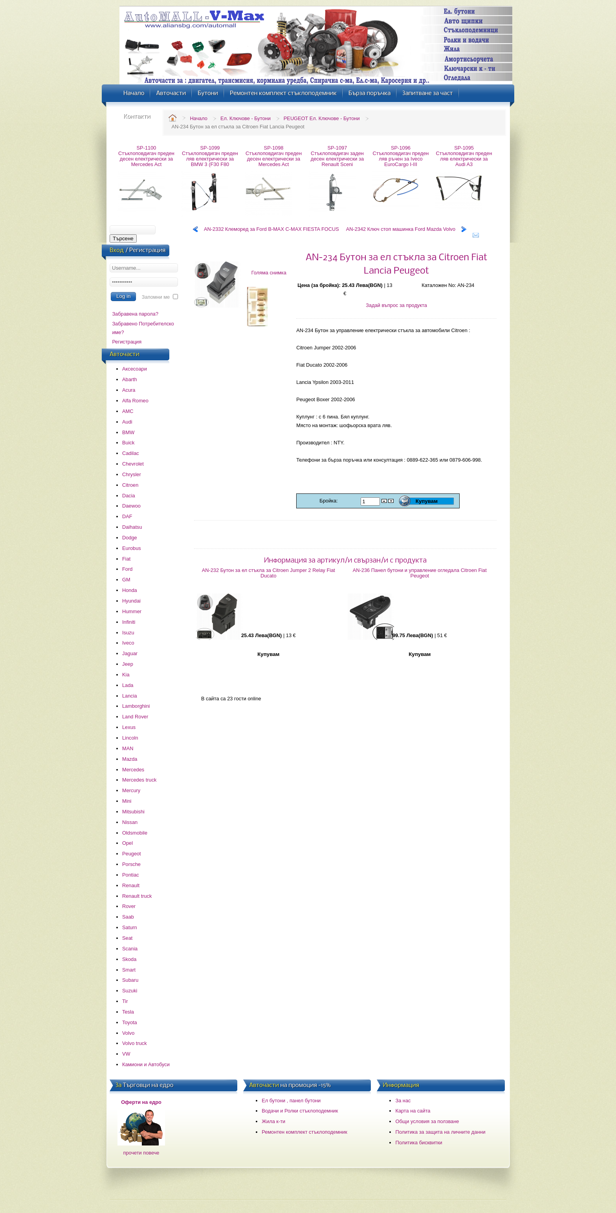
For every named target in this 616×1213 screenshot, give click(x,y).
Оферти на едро (141, 1102)
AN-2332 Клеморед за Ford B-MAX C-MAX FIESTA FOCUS (271, 229)
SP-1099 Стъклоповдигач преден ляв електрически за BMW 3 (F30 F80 (210, 156)
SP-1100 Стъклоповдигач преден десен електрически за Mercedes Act (146, 156)
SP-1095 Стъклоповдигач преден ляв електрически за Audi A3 (464, 156)
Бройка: (329, 501)
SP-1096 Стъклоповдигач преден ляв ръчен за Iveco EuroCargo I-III (401, 156)
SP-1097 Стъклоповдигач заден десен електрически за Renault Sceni (337, 156)
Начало (198, 118)
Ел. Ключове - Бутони (245, 118)
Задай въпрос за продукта (396, 305)
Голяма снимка (268, 273)
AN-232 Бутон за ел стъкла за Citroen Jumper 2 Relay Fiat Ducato (268, 573)
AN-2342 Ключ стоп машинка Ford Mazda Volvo (400, 229)
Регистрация (126, 342)
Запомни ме (156, 297)
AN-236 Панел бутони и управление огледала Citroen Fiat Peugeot (420, 573)
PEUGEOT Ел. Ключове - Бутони (322, 118)
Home (172, 117)
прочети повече (141, 1153)
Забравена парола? (135, 314)
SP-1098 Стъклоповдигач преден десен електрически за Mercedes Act (274, 156)
